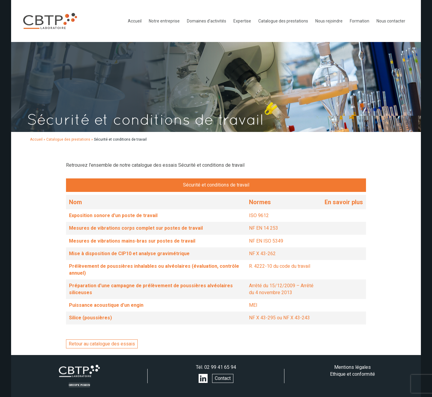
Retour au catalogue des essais (102, 344)
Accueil (135, 21)
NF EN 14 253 (263, 228)
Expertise (242, 21)
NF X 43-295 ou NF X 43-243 (279, 318)
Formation (359, 21)
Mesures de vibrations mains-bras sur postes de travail (132, 241)
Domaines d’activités (206, 21)
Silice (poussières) (90, 318)
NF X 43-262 (262, 253)
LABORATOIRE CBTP (50, 21)
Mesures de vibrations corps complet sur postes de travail (136, 228)
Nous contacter (390, 21)
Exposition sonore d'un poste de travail (113, 215)
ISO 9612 (259, 215)
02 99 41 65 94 (220, 367)
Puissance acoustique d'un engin (106, 305)
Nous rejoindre (329, 21)
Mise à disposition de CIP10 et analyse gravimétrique (129, 253)
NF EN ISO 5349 (266, 241)
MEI (253, 305)
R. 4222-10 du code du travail (279, 266)
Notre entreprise (164, 21)
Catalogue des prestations (283, 21)
